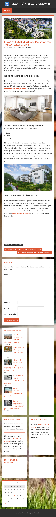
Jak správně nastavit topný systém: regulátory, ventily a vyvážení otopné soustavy (13, 365)
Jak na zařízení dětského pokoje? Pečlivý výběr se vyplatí (34, 253)
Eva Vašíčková (20, 47)
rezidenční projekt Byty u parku (13, 244)
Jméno (7, 302)
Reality (29, 47)
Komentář (8, 274)
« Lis (5, 504)
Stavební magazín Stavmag (31, 4)
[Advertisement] (28, 232)
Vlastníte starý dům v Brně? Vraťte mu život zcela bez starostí (23, 249)
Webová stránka (10, 314)
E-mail (7, 308)
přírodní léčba (19, 424)
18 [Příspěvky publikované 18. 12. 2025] (14, 495)
